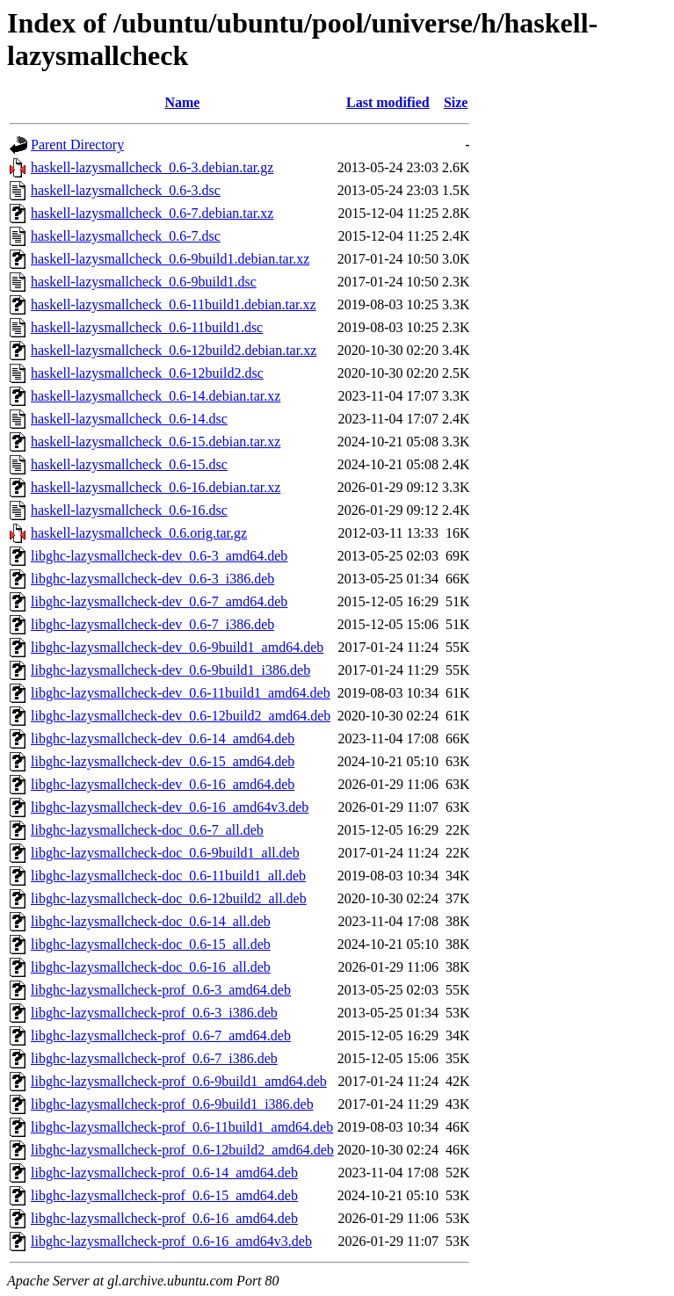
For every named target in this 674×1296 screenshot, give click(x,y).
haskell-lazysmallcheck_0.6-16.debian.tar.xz (155, 487)
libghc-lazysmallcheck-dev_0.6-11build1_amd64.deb (180, 692)
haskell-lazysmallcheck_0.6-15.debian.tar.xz (155, 441)
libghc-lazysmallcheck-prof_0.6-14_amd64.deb (164, 1172)
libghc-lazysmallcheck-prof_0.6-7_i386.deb (154, 1058)
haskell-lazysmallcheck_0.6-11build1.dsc (147, 327)
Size (456, 102)
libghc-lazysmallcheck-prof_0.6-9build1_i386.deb (172, 1104)
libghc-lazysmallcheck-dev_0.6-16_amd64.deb (162, 784)
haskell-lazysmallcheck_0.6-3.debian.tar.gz (152, 167)
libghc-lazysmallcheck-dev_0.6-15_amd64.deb (162, 761)
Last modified (388, 102)
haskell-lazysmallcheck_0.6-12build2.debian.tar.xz (173, 350)
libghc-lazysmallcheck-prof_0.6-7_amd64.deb (161, 1035)
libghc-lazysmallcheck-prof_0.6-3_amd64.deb (161, 989)
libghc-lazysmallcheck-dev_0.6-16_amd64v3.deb (169, 807)
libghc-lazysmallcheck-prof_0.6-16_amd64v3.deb (171, 1241)
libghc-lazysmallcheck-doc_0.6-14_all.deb (151, 921)
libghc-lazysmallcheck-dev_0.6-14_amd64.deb (162, 738)
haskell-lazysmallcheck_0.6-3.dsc (126, 190)
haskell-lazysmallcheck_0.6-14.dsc (129, 418)
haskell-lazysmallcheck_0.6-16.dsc (129, 510)
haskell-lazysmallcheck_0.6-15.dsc (129, 464)
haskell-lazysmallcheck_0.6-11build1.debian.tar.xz (173, 304)
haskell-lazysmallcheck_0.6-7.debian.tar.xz (152, 213)
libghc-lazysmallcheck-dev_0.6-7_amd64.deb (159, 601)
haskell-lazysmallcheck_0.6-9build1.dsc (144, 281)
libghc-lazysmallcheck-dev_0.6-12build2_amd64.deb (180, 715)
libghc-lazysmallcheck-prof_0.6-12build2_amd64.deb (182, 1149)
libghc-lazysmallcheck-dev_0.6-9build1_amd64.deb (177, 647)
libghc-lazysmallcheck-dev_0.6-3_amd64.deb (159, 555)
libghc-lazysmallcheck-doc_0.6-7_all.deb (147, 829)
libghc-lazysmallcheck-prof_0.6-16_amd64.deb (164, 1218)
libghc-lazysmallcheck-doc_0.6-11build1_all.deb (168, 875)
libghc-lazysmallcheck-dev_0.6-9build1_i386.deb (170, 669)
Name (181, 102)
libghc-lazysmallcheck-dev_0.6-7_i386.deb (152, 624)
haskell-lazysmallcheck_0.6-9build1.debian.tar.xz (170, 258)
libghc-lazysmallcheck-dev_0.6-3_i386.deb (152, 578)
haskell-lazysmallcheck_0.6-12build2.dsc (147, 373)
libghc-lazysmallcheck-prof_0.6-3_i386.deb (154, 1012)
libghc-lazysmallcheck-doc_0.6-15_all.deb (151, 944)
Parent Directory (77, 144)
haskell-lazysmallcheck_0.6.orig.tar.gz (139, 532)
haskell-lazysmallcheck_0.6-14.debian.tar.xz (155, 395)
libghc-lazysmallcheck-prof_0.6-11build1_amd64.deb (182, 1126)
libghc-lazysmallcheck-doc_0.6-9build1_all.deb (165, 852)
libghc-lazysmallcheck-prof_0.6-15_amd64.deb (164, 1195)
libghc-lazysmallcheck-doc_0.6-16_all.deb (151, 966)
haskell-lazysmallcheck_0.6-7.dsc (126, 235)
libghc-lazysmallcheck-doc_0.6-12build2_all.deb (169, 898)
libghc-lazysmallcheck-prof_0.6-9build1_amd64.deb (179, 1081)
